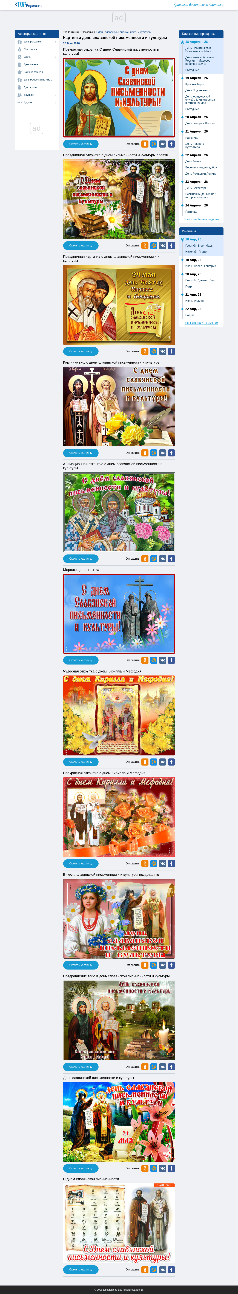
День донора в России (200, 123)
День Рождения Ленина (200, 173)
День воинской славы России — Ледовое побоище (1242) (199, 60)
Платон (203, 251)
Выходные (192, 69)
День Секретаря (196, 187)
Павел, (198, 266)
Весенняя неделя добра (201, 167)
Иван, (189, 266)
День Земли (193, 161)
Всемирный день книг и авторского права (200, 195)
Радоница (191, 137)
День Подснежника (197, 90)
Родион (199, 300)
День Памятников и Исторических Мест (198, 50)
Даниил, (203, 280)
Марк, (209, 245)
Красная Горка (195, 84)
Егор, (201, 245)
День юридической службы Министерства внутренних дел (200, 100)
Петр (188, 286)
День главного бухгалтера (194, 145)
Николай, (191, 251)
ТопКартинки (71, 31)
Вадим (189, 315)
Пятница (191, 211)
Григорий (210, 266)
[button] (162, 144)
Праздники (88, 31)
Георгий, (190, 245)
